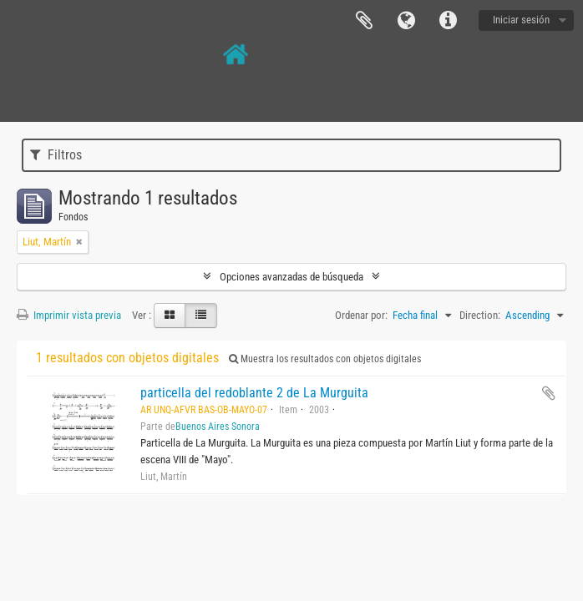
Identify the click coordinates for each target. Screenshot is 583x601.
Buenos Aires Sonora (217, 426)
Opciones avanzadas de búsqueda (291, 276)
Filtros (56, 155)
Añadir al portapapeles (548, 393)
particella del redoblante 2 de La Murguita (254, 393)
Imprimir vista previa (69, 315)
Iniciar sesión (521, 19)
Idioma (406, 21)
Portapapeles (364, 21)
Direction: (479, 315)
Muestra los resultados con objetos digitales (325, 359)
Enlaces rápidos (448, 21)
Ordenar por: (361, 315)
